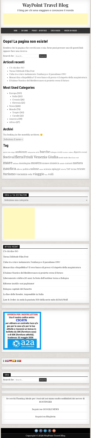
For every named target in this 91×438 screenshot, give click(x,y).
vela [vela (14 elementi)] (30, 174)
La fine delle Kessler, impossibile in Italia (23, 294)
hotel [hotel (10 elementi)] (61, 158)
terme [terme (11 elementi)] (74, 169)
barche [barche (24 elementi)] (45, 152)
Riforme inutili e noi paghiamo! (18, 284)
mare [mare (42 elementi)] (7, 163)
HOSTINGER (45, 402)
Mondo (12, 109)
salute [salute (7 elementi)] (41, 169)
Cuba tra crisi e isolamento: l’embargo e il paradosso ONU (37, 74)
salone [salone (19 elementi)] (34, 168)
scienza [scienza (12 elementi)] (47, 169)
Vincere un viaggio (70, 30)
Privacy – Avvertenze (39, 30)
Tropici (15, 112)
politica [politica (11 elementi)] (26, 169)
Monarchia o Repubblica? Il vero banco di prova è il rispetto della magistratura (48, 77)
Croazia (16, 100)
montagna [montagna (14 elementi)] (25, 163)
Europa (13, 93)
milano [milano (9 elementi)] (16, 163)
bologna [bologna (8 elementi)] (53, 152)
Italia (14, 96)
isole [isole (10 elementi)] (66, 158)
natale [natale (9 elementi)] (62, 163)
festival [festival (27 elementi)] (9, 157)
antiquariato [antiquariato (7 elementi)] (31, 152)
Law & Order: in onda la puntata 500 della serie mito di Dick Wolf (35, 300)
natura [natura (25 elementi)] (78, 163)
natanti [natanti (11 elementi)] (68, 163)
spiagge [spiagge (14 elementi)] (56, 169)
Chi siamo (24, 30)
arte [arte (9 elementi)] (37, 152)
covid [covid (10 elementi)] (59, 152)
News (12, 106)
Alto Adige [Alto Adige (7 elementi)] (11, 152)
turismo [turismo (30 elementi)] (9, 174)
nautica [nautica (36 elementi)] (9, 169)
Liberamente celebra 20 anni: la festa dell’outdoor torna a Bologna (36, 278)
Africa (12, 122)
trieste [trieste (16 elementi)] (81, 169)
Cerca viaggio (55, 30)
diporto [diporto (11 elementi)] (77, 152)
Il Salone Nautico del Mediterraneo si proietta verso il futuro (39, 81)
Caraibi (15, 116)
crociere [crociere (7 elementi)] (65, 152)
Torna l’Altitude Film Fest (21, 71)
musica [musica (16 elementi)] (54, 163)
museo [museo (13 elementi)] (45, 163)
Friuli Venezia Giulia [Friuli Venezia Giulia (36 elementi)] (40, 157)
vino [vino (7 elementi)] (46, 175)
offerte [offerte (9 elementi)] (19, 169)
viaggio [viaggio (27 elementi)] (38, 174)
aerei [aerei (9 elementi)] (5, 152)
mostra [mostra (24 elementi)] (36, 163)
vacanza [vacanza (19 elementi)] (21, 174)
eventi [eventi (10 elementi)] (84, 152)
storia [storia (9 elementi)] (63, 169)
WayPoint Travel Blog (45, 5)
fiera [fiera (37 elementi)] (19, 157)
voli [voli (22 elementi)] (51, 174)
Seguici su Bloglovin (45, 417)
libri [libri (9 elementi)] (70, 158)
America (13, 119)
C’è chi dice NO (16, 68)
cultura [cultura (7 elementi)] (70, 152)
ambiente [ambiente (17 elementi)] (21, 152)
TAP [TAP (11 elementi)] (68, 169)
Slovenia (16, 103)
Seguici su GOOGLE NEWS (45, 409)
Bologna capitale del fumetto (17, 289)
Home (15, 30)
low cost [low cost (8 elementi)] (75, 158)
